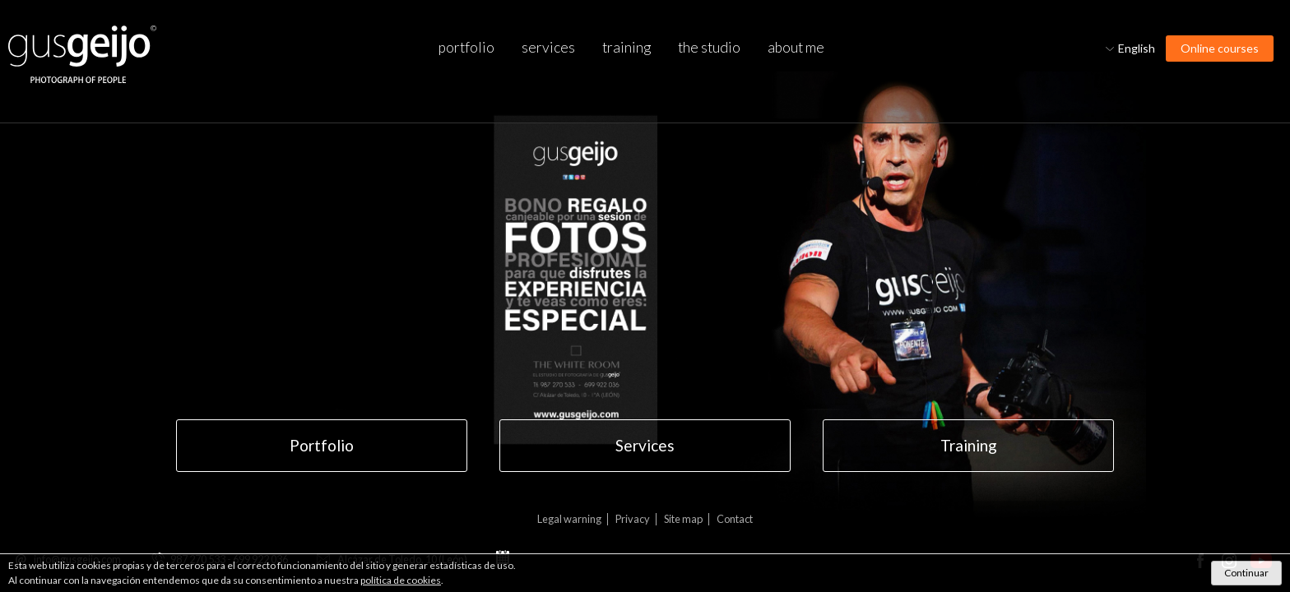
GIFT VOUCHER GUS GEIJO (627, 333)
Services (548, 47)
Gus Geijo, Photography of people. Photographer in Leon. (82, 55)
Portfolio (466, 47)
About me (796, 47)
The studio (709, 47)
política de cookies (400, 580)
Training (626, 47)
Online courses (1220, 48)
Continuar (1246, 573)
